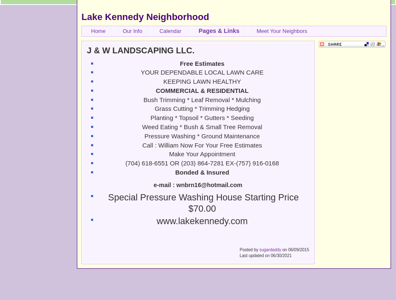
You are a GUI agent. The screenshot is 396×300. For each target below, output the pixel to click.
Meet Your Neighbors (281, 31)
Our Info (132, 31)
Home (98, 31)
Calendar (171, 31)
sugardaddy (270, 250)
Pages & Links (218, 31)
